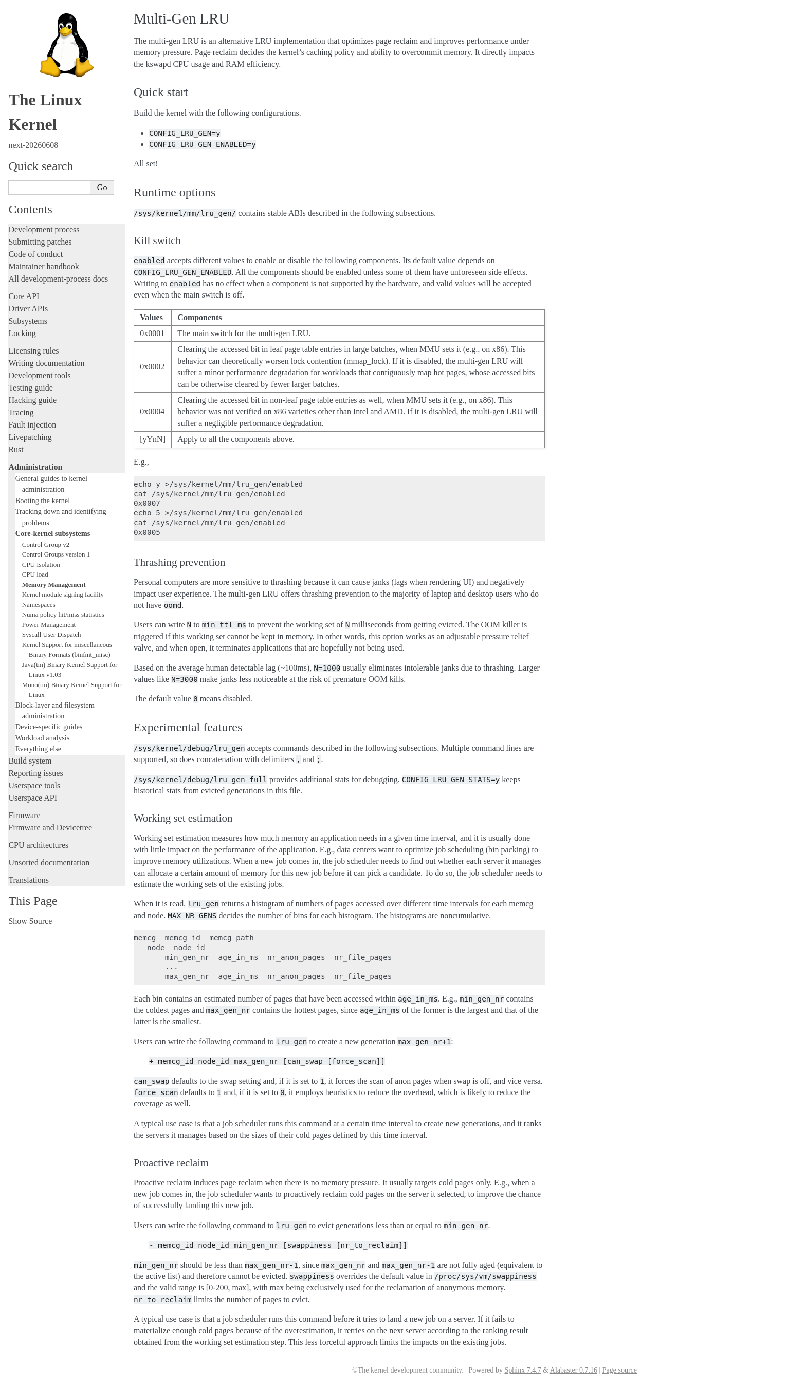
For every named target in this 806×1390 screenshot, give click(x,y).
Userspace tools (34, 785)
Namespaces (39, 604)
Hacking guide (32, 400)
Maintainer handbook (43, 266)
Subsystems (27, 321)
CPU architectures (38, 845)
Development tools (39, 375)
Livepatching (29, 437)
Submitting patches (39, 241)
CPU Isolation (41, 564)
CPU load (35, 574)
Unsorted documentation (48, 862)
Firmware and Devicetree (50, 827)
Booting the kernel (42, 500)
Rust (15, 449)
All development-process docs (58, 278)
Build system (29, 760)
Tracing (20, 412)
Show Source (30, 921)
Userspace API (32, 797)
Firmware (24, 815)
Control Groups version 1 (56, 554)
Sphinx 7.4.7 (522, 1370)
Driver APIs (28, 308)
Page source (619, 1370)
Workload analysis (42, 738)
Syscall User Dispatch (51, 634)
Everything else (38, 749)
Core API (23, 296)
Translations (28, 880)
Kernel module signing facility (63, 594)
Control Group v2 (45, 544)
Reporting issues (35, 773)
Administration (35, 466)
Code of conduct (35, 254)
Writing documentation (46, 363)
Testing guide (30, 387)
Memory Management (54, 584)
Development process (43, 229)
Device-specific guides (49, 726)
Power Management (49, 624)
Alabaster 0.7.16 (573, 1370)
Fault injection (32, 424)
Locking (21, 333)
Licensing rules (33, 350)
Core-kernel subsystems (52, 533)
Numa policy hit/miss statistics (63, 614)
